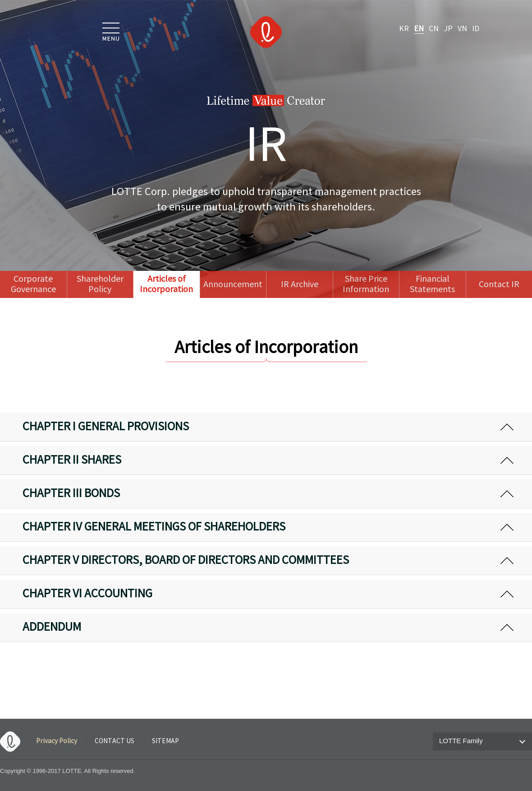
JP (448, 29)
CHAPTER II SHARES (72, 460)
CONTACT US (114, 741)
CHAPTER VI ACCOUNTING (87, 594)
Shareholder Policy (100, 284)
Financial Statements (432, 284)
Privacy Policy (56, 741)
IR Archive (299, 284)
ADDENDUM (52, 627)
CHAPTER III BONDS (71, 494)
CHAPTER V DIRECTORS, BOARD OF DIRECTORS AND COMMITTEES (186, 560)
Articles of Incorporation (166, 284)
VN (462, 29)
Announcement (232, 284)
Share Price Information (366, 284)
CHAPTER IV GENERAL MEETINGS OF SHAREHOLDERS (154, 527)
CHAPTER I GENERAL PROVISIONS (106, 427)
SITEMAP (165, 741)
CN (434, 29)
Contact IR (499, 284)
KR (404, 29)
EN (419, 29)
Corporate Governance (33, 284)
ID (475, 29)
